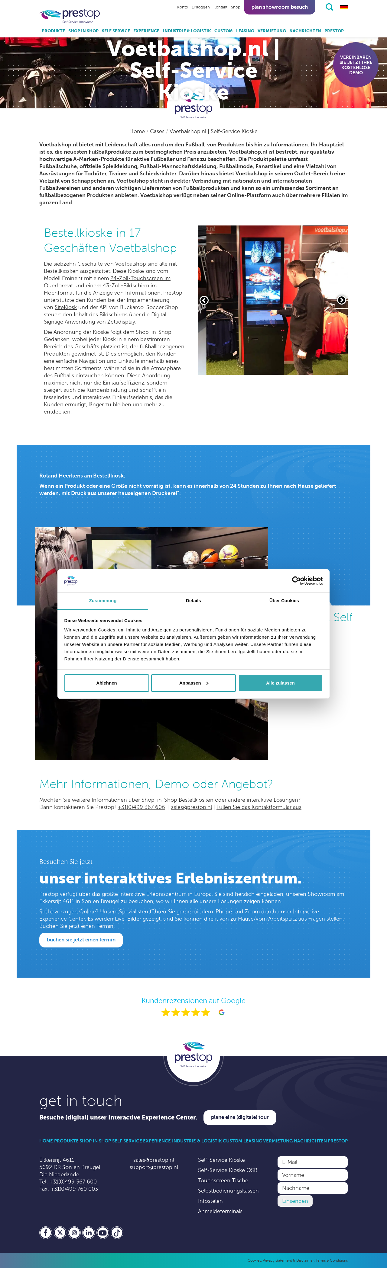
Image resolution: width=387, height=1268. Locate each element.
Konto (182, 7)
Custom (223, 30)
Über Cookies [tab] (284, 600)
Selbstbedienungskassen (228, 1191)
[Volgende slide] (341, 300)
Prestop (334, 30)
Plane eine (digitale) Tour (240, 1117)
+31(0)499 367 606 (141, 807)
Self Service (116, 30)
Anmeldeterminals (220, 1211)
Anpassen (193, 682)
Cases (158, 131)
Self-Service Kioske (221, 1160)
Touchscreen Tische (223, 1180)
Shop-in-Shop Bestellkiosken (177, 800)
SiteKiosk (66, 307)
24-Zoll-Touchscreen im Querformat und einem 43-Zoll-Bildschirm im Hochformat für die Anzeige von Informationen (107, 285)
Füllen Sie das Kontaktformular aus (258, 807)
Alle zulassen (280, 682)
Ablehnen (106, 682)
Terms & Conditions (332, 1260)
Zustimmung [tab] (103, 600)
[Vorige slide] (204, 300)
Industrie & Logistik (187, 30)
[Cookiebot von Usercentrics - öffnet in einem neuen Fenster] (296, 580)
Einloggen (201, 7)
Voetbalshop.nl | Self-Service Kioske (214, 131)
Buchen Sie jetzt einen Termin (81, 940)
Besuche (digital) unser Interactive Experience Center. (118, 1117)
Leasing (245, 30)
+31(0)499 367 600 (73, 1182)
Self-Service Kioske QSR (227, 1170)
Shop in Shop (83, 30)
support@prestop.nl (154, 1167)
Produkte (53, 30)
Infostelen (210, 1201)
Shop (235, 7)
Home (137, 131)
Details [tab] (193, 600)
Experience (146, 30)
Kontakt (220, 7)
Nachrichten (305, 30)
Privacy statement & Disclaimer (288, 1260)
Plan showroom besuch (280, 7)
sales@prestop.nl (191, 807)
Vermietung (272, 30)
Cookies (254, 1260)
